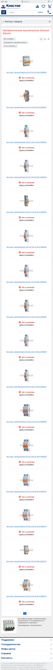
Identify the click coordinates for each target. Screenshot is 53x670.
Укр (6, 1)
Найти (40, 12)
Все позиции (9, 39)
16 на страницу (10, 46)
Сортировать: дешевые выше (15, 42)
